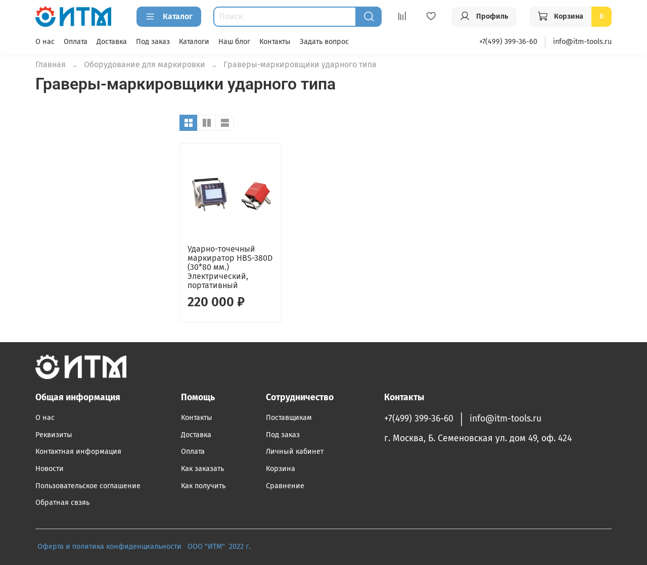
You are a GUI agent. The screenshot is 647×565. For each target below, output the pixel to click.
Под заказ (153, 41)
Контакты (275, 41)
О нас (45, 41)
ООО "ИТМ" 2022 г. (220, 546)
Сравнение (285, 486)
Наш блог (234, 41)
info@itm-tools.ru (582, 41)
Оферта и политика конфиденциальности (109, 546)
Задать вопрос (324, 41)
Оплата (75, 41)
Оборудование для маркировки (144, 64)
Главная (50, 64)
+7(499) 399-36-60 (508, 41)
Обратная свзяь (62, 502)
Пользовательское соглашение (88, 486)
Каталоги (194, 41)
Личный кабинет (295, 451)
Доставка (112, 41)
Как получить (203, 486)
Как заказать (202, 468)
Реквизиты (53, 435)
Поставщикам (289, 417)
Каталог (169, 17)
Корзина (280, 468)
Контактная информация (78, 451)
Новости (49, 468)
